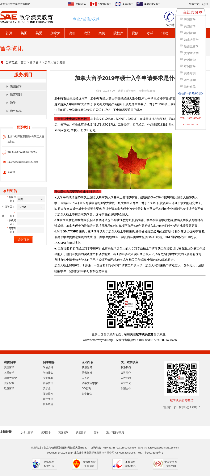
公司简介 (126, 372)
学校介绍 (48, 367)
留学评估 (87, 393)
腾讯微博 (87, 372)
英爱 (38, 33)
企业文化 (126, 383)
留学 (96, 432)
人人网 (85, 377)
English (204, 4)
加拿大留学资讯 (55, 62)
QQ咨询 (86, 388)
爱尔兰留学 (189, 53)
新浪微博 (87, 367)
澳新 (72, 33)
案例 (101, 33)
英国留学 (63, 432)
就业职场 (48, 404)
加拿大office (104, 4)
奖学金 (47, 388)
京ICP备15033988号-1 (150, 452)
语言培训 (16, 94)
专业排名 (48, 377)
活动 (164, 33)
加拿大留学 (10, 377)
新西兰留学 (189, 46)
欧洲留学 (188, 60)
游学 (13, 102)
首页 (9, 33)
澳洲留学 (46, 432)
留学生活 (48, 398)
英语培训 (188, 73)
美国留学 (9, 367)
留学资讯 (35, 62)
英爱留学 (9, 372)
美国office (81, 4)
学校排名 (48, 372)
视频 (135, 33)
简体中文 (194, 4)
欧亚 (87, 33)
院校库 (118, 33)
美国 (24, 33)
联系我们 (126, 367)
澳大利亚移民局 (115, 432)
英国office (127, 4)
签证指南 (48, 393)
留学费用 (48, 383)
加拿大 (55, 33)
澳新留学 (9, 383)
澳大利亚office (152, 4)
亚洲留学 (188, 66)
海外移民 (16, 111)
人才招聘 (126, 377)
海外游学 (188, 80)
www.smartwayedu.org (98, 340)
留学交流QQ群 (90, 383)
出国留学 (16, 86)
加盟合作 (126, 388)
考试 (150, 33)
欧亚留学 (9, 388)
